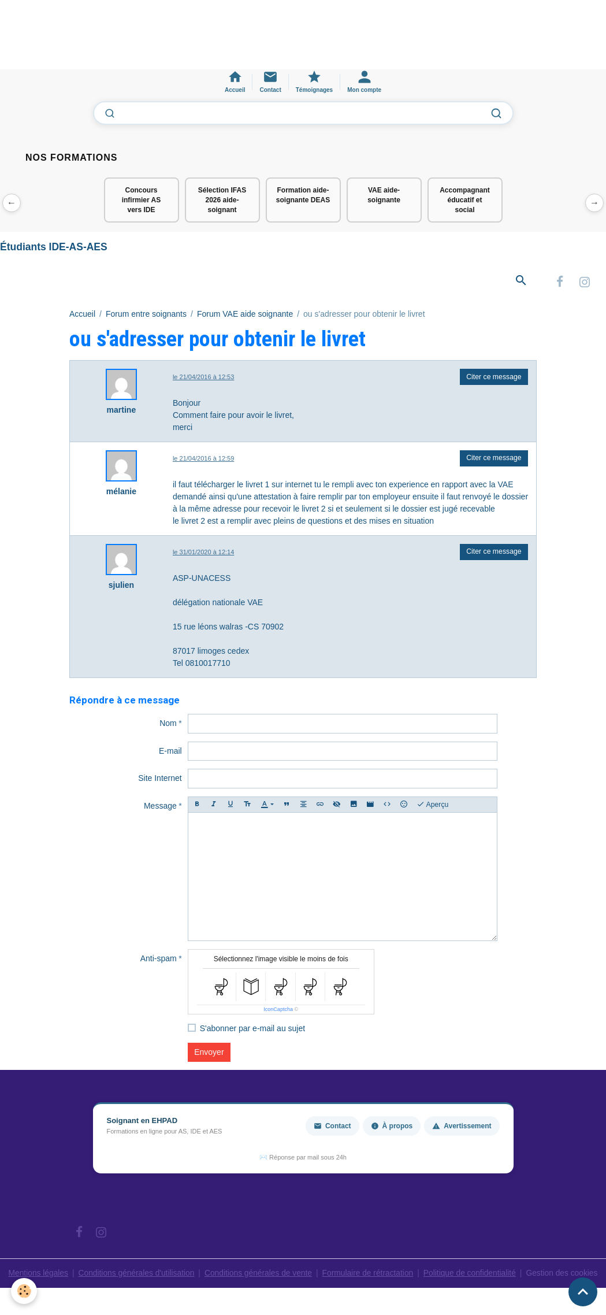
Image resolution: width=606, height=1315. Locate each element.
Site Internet (160, 779)
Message (160, 807)
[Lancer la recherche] (496, 113)
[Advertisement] (210, 40)
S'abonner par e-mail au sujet (252, 1029)
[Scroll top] (582, 1291)
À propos (392, 1127)
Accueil (82, 314)
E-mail (170, 752)
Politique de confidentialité (472, 1274)
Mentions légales (34, 1274)
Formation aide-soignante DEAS (303, 195)
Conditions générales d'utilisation (134, 1274)
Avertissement (461, 1127)
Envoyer (209, 1053)
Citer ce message (493, 377)
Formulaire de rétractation (368, 1274)
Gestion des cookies (566, 1280)
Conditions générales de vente (257, 1274)
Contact (332, 1127)
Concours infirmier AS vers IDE (141, 200)
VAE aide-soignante (383, 195)
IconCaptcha (278, 1010)
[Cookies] (25, 1291)
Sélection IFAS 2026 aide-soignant (222, 200)
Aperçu (433, 806)
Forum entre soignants (146, 314)
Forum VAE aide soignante (245, 314)
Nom (168, 724)
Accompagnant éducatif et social (465, 200)
